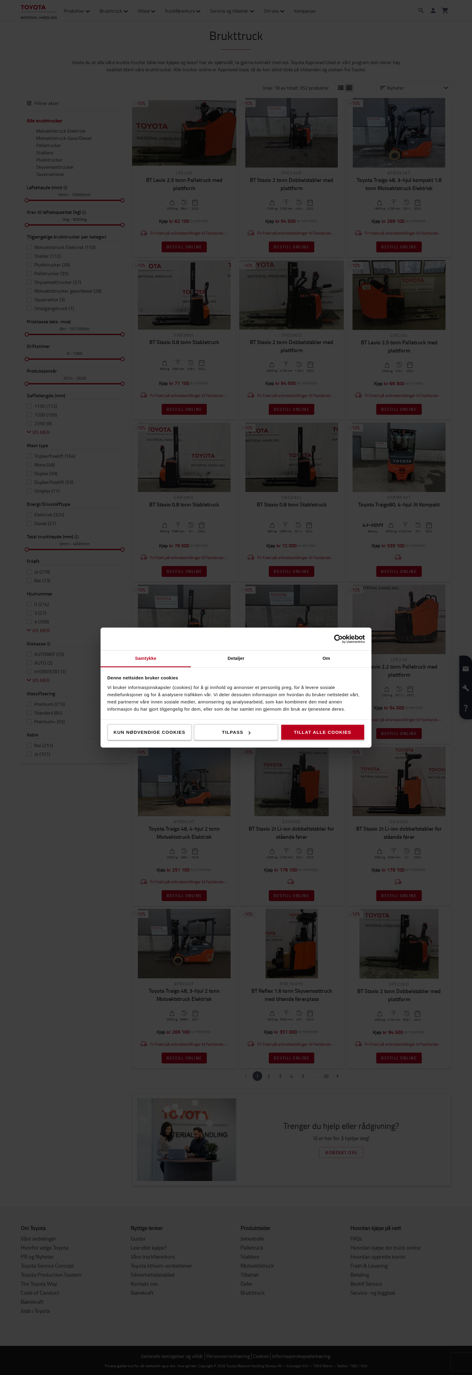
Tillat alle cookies (322, 732)
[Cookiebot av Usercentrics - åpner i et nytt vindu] (338, 638)
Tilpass (236, 732)
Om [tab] (326, 658)
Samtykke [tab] (146, 658)
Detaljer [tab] (236, 658)
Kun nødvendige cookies (149, 732)
